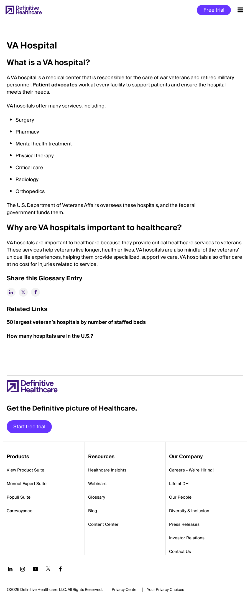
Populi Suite (18, 497)
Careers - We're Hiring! (191, 470)
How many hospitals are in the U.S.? (50, 336)
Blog (92, 511)
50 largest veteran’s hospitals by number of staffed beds (76, 322)
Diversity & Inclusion (189, 511)
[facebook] (35, 292)
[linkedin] (11, 292)
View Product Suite (25, 470)
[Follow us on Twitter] (48, 569)
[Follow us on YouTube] (35, 569)
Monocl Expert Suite (27, 484)
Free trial (213, 10)
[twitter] (23, 292)
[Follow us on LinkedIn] (10, 569)
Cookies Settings (165, 590)
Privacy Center (125, 590)
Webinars (97, 484)
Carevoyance (19, 511)
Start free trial (29, 426)
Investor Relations (187, 538)
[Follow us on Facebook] (60, 569)
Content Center (103, 524)
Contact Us (180, 552)
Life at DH (178, 484)
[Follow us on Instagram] (22, 569)
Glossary (96, 497)
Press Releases (184, 524)
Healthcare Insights (107, 470)
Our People (180, 497)
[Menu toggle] (240, 10)
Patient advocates (54, 85)
